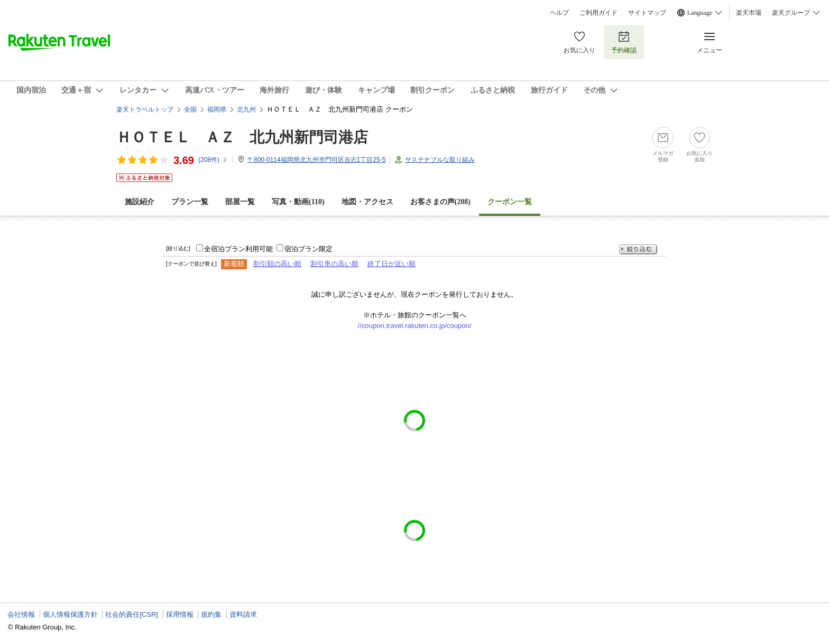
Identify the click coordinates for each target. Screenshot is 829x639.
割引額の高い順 (277, 264)
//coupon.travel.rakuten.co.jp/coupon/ (415, 326)
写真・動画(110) (298, 202)
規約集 (211, 614)
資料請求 (243, 614)
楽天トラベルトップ (144, 109)
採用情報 (180, 614)
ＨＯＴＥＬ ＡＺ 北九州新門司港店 (242, 137)
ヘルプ (559, 12)
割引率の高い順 (334, 264)
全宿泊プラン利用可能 (238, 249)
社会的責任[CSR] (131, 614)
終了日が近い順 (391, 264)
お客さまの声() (440, 202)
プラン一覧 (189, 202)
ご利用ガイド (598, 12)
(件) (213, 160)
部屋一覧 (240, 202)
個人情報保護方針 (70, 614)
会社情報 (21, 614)
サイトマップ (647, 12)
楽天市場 (748, 12)
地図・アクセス (367, 202)
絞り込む (638, 249)
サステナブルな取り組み (440, 159)
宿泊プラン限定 (308, 249)
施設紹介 (139, 202)
